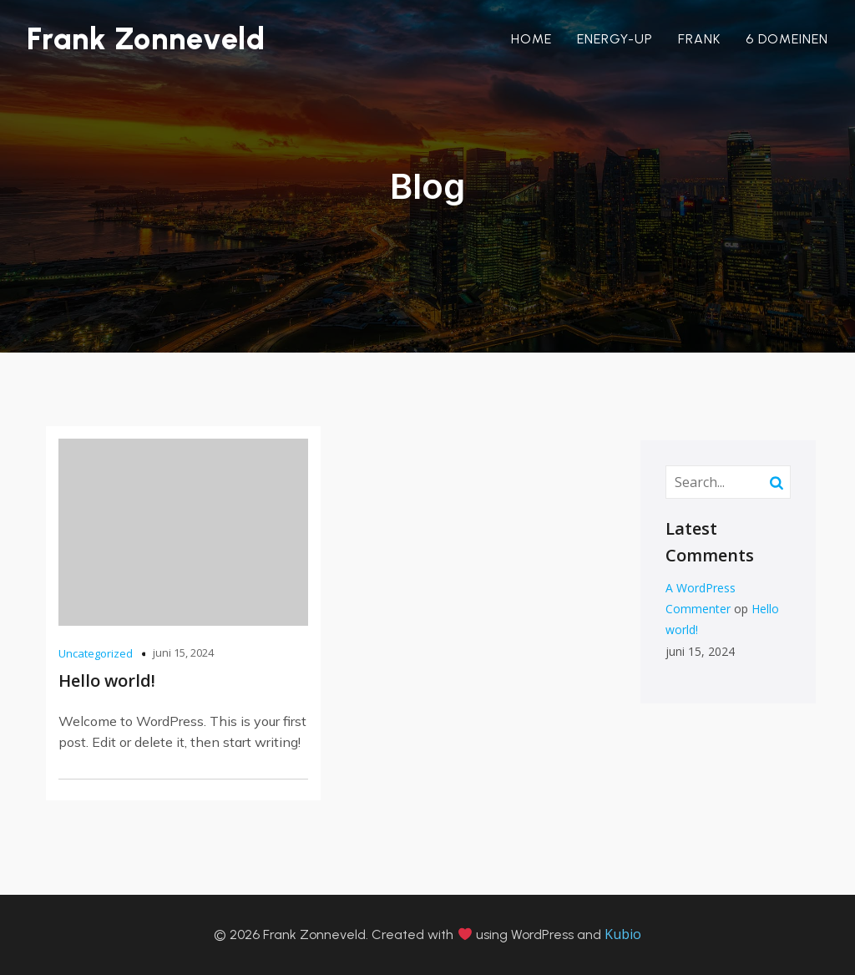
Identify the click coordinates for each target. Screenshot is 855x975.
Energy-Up (615, 39)
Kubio (623, 934)
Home (531, 39)
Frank (699, 39)
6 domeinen (787, 39)
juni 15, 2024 (183, 652)
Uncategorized (95, 653)
